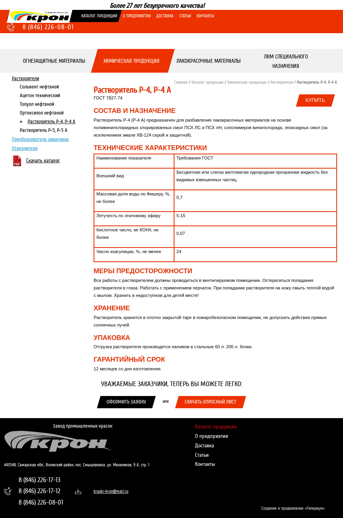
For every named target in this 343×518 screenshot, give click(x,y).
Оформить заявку (126, 402)
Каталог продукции (99, 16)
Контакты (205, 16)
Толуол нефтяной (37, 104)
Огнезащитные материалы (54, 61)
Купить (315, 100)
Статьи (185, 16)
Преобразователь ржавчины (40, 139)
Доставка (165, 16)
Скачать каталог (43, 160)
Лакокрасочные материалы (208, 61)
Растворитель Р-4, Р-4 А (51, 121)
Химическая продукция (131, 61)
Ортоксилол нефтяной (42, 113)
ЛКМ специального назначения (286, 61)
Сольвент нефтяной (39, 86)
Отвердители (24, 148)
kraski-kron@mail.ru (108, 491)
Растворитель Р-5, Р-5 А (43, 130)
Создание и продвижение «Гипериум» (293, 508)
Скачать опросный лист (210, 402)
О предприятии (137, 16)
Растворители (25, 78)
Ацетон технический (40, 95)
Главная (180, 82)
